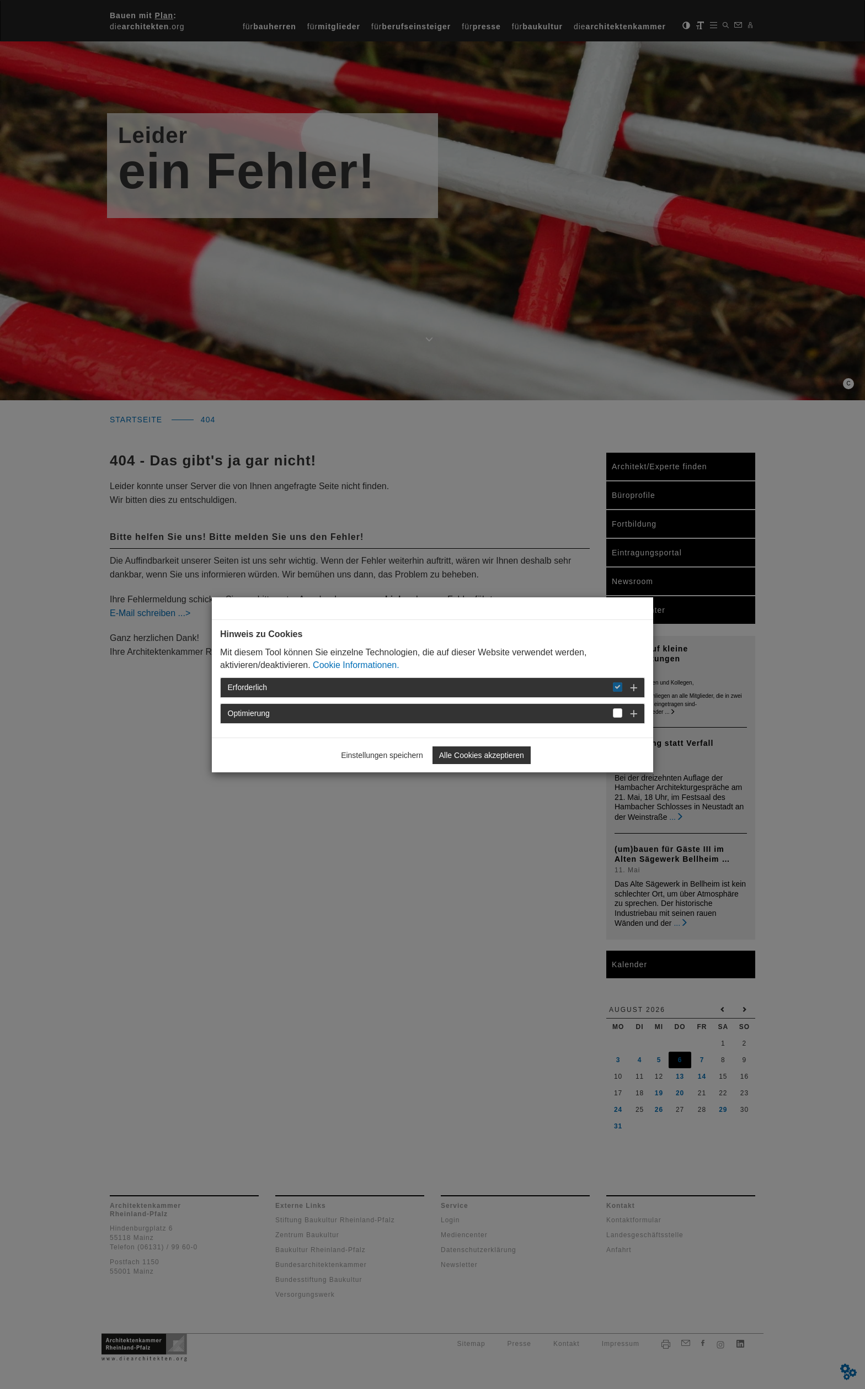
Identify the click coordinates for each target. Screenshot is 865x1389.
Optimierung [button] (249, 713)
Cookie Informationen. (356, 665)
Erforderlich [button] (248, 687)
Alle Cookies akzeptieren (481, 755)
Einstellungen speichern (382, 755)
